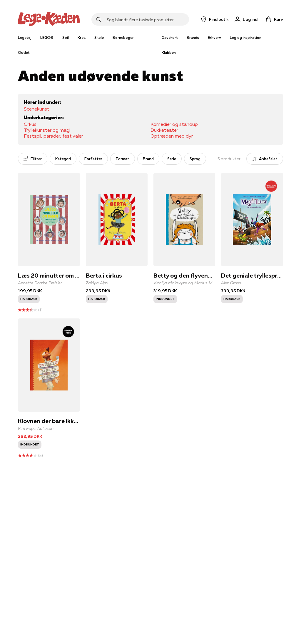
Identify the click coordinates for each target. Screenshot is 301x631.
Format (122, 158)
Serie (171, 158)
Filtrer (33, 158)
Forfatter (93, 158)
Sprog (195, 158)
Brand (148, 158)
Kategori (63, 158)
